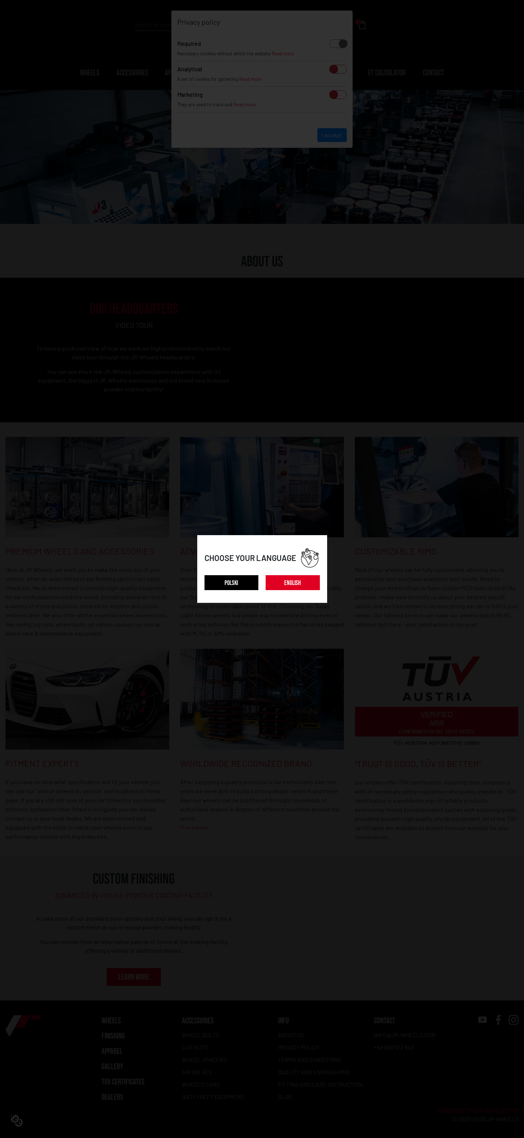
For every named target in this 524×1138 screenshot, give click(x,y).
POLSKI (231, 583)
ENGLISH (292, 583)
